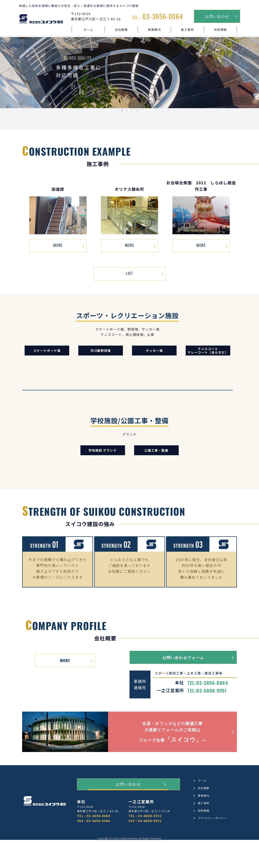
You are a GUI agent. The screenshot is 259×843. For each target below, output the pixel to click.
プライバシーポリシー (212, 821)
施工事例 (187, 29)
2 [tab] (127, 110)
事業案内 (154, 29)
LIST (129, 273)
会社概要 (121, 29)
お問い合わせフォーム (183, 657)
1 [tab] (122, 110)
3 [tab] (132, 110)
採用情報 (220, 29)
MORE (57, 245)
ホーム (88, 29)
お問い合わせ (217, 16)
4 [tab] (137, 110)
